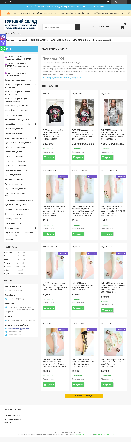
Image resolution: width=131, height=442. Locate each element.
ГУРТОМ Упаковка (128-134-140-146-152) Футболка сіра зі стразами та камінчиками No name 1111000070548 (112, 134)
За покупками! (97, 6)
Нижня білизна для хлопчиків (17, 124)
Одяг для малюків (12, 228)
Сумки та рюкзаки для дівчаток (18, 80)
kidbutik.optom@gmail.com (19, 329)
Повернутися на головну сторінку (63, 77)
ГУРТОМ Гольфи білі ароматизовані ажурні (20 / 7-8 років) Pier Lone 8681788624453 (84, 286)
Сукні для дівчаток (13, 175)
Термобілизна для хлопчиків (17, 110)
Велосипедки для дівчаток (16, 170)
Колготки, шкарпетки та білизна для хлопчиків (19, 92)
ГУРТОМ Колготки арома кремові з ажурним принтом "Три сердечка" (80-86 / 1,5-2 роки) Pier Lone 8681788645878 (83, 210)
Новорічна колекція (13, 115)
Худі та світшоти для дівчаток (17, 205)
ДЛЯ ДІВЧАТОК (38, 40)
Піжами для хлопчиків (14, 133)
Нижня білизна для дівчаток (17, 119)
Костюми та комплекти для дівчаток (16, 194)
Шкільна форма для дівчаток (17, 209)
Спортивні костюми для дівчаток (19, 200)
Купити (50, 157)
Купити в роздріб (102, 40)
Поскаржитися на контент (83, 434)
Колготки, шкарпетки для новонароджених (16, 99)
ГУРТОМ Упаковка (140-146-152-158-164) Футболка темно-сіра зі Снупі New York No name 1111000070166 (83, 134)
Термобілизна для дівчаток (16, 105)
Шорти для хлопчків (13, 218)
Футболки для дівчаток (15, 161)
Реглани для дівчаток (14, 179)
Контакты (9, 422)
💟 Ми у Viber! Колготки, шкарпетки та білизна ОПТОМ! (18, 57)
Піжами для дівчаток (14, 128)
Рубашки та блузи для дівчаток (18, 142)
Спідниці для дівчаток (14, 214)
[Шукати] (77, 27)
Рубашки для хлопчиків (15, 147)
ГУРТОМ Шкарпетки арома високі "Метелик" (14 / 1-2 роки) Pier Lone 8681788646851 (113, 362)
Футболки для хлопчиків (15, 165)
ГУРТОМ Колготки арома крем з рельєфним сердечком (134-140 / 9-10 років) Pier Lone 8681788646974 (113, 210)
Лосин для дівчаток (13, 223)
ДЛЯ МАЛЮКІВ (80, 40)
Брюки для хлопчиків (14, 156)
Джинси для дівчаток (14, 152)
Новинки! (22, 40)
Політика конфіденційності (104, 434)
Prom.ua (78, 432)
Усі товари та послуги (83, 395)
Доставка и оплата (13, 419)
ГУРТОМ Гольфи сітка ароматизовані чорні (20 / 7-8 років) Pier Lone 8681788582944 (83, 362)
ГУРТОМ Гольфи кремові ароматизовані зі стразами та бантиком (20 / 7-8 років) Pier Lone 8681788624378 (113, 287)
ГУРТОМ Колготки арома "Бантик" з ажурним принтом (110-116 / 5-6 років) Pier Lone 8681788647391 (54, 210)
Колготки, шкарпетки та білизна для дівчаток (19, 85)
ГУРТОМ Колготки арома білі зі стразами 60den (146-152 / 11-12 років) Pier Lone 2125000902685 (55, 286)
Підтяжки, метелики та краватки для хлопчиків (19, 233)
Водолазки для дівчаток (15, 188)
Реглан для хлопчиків (14, 184)
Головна (10, 40)
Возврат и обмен (12, 415)
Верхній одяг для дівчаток (16, 138)
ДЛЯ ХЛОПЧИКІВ (59, 40)
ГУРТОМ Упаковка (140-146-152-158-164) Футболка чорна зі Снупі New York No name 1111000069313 (53, 134)
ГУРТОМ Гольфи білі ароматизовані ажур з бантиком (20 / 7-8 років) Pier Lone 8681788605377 (54, 362)
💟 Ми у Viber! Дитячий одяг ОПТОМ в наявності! (17, 74)
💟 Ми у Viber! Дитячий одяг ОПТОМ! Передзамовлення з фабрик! (17, 66)
